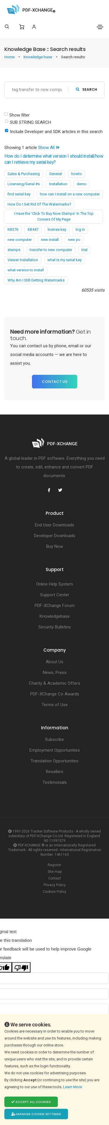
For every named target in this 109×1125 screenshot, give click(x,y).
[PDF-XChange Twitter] (60, 490)
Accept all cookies (31, 1101)
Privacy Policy (55, 885)
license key (57, 229)
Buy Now (54, 546)
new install (50, 239)
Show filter (19, 115)
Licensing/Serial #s (24, 184)
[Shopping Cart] (21, 27)
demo (82, 184)
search (86, 89)
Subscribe (54, 739)
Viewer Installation (23, 260)
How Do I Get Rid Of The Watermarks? (39, 204)
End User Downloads (54, 525)
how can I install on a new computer (70, 194)
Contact (54, 878)
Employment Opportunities (54, 750)
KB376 (13, 229)
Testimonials (54, 782)
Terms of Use (55, 704)
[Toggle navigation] (100, 27)
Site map (55, 872)
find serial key (19, 194)
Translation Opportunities (54, 761)
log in (80, 229)
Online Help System (54, 584)
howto (76, 174)
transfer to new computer (51, 250)
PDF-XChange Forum (55, 605)
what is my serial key (64, 260)
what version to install (26, 270)
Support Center (54, 594)
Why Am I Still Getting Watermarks (36, 280)
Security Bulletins (54, 627)
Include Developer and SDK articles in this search (56, 131)
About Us (54, 661)
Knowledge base (38, 57)
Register (54, 865)
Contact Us (54, 381)
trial (84, 250)
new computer (20, 239)
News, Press (55, 672)
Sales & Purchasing (24, 174)
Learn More (73, 1087)
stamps (14, 250)
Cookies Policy (54, 892)
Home (9, 57)
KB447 (33, 229)
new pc (74, 239)
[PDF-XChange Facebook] (49, 490)
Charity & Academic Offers (54, 683)
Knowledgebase (55, 616)
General (55, 174)
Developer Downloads (54, 535)
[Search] (6, 27)
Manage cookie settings (36, 1114)
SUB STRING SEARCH (30, 122)
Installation (58, 184)
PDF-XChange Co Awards (54, 694)
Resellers (54, 771)
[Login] (33, 27)
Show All (49, 147)
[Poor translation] (21, 967)
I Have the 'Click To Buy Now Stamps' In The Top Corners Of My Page (54, 216)
